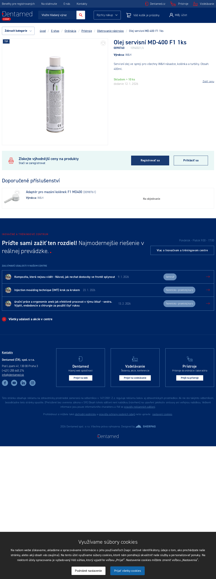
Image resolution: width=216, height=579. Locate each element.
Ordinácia (70, 31)
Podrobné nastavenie (88, 571)
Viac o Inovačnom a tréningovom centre (182, 250)
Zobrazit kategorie (18, 31)
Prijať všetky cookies (127, 571)
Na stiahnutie (49, 4)
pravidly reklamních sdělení (139, 407)
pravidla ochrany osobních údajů (117, 414)
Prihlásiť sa (190, 160)
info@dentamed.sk (13, 375)
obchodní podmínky (85, 414)
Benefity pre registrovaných (18, 4)
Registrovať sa (150, 160)
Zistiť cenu (208, 81)
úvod (43, 31)
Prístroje (183, 4)
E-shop (55, 31)
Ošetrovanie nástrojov (110, 31)
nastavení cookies (162, 414)
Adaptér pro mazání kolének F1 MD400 (54, 192)
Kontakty (82, 4)
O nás (66, 4)
